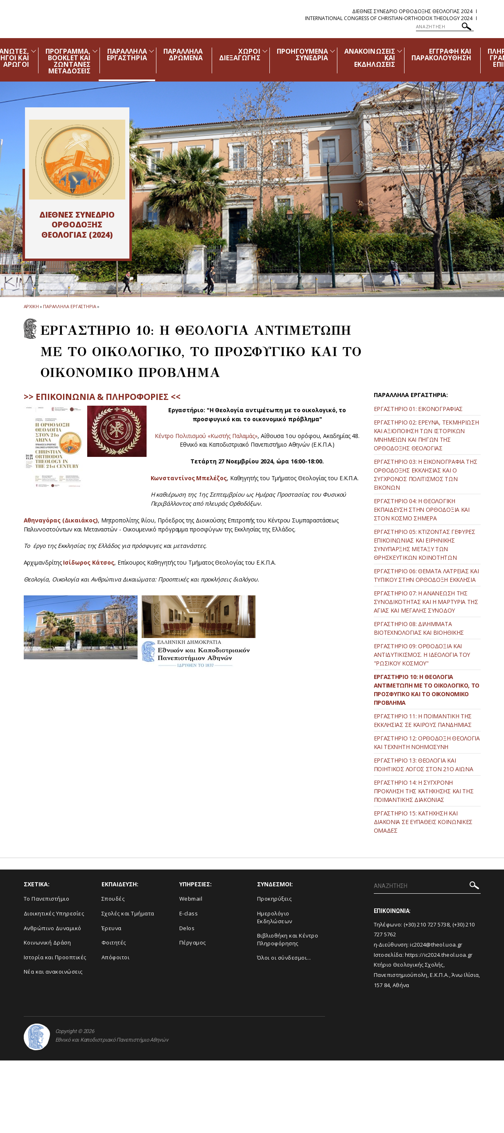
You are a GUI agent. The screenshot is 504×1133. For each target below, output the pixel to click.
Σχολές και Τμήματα (128, 913)
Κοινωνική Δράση (47, 942)
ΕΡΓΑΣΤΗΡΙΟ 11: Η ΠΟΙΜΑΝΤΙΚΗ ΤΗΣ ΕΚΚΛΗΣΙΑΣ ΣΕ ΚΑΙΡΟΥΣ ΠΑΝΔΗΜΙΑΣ (423, 720)
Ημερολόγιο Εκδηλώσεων (274, 917)
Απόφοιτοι (116, 957)
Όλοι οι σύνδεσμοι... (284, 957)
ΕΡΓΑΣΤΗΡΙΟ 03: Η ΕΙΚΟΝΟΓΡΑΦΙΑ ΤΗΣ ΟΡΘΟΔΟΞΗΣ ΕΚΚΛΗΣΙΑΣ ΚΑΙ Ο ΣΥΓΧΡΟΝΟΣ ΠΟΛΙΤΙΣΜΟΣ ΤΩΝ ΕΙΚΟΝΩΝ (425, 474)
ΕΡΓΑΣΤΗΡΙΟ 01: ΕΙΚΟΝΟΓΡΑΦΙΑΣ (418, 409)
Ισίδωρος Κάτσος (88, 562)
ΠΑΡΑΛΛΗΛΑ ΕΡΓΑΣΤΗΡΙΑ (127, 54)
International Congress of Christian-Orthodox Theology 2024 (388, 18)
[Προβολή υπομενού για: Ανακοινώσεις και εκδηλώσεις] (399, 51)
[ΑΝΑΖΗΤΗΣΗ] (445, 26)
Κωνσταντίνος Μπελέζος (189, 478)
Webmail (191, 898)
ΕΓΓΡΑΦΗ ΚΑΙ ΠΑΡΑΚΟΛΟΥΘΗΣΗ (441, 54)
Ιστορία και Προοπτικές (55, 957)
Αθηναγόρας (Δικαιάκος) (61, 520)
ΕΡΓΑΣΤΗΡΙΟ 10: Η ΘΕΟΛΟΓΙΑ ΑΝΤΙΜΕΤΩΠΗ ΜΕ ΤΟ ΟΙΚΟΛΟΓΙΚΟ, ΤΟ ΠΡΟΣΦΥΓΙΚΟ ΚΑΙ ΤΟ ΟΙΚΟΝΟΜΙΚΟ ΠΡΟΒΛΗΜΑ (427, 689)
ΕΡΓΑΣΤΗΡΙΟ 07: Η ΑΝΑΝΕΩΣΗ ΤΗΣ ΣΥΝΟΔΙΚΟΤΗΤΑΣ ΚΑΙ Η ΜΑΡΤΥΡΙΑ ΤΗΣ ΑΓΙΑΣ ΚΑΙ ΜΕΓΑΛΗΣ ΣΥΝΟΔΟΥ (426, 601)
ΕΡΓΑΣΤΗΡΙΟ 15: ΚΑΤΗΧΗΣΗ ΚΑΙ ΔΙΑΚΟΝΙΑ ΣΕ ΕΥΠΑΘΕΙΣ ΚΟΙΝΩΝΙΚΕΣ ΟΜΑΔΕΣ (423, 821)
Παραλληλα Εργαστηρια (69, 306)
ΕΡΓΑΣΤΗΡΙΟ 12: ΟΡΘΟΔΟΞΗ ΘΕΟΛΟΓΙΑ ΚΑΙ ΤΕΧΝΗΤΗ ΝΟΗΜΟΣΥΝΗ (427, 742)
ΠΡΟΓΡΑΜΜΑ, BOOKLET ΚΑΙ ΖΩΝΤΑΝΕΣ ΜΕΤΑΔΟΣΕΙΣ (68, 61)
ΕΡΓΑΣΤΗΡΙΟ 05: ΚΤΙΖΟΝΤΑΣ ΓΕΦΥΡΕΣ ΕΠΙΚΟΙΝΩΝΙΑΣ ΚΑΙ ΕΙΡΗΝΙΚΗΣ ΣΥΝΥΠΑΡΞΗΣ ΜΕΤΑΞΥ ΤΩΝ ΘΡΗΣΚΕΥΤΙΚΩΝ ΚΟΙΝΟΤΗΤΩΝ (424, 544)
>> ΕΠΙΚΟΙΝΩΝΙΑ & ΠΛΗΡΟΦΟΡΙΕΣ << (102, 396)
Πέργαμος (192, 942)
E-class (188, 913)
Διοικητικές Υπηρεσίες (54, 913)
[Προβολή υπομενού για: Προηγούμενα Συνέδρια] (332, 51)
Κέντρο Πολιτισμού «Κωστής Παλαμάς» (206, 436)
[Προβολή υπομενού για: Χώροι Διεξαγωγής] (264, 51)
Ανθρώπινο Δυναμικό (52, 928)
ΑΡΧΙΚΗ (31, 306)
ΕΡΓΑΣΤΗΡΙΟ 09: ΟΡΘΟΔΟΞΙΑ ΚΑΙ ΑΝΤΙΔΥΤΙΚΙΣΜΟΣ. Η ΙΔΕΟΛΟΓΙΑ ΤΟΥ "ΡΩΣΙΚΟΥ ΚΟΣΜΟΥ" (422, 654)
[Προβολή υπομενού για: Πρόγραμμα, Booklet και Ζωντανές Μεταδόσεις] (94, 51)
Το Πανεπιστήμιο (47, 898)
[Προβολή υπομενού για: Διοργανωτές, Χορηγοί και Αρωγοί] (33, 51)
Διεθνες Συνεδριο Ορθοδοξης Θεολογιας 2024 (412, 11)
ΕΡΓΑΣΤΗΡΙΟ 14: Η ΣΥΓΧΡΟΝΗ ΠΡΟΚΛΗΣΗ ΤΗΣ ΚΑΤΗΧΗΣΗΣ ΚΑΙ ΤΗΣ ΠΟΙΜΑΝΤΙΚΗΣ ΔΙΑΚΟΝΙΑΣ (424, 791)
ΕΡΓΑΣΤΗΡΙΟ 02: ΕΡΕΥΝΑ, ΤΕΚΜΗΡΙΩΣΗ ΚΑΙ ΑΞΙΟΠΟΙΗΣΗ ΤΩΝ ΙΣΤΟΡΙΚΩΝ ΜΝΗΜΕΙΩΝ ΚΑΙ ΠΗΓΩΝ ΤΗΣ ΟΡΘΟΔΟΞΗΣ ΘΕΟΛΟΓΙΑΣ (426, 435)
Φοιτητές (114, 942)
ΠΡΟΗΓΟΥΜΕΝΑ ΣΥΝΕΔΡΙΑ (302, 54)
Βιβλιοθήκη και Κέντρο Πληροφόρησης (288, 939)
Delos (187, 928)
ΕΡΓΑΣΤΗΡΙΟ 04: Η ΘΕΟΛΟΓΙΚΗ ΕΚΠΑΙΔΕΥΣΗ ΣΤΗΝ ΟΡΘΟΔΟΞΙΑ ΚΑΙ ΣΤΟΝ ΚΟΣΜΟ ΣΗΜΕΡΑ (422, 509)
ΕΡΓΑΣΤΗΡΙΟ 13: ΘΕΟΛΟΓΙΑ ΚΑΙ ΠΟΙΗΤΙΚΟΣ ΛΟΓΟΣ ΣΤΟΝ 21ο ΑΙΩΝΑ (423, 764)
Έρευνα (112, 928)
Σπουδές (113, 898)
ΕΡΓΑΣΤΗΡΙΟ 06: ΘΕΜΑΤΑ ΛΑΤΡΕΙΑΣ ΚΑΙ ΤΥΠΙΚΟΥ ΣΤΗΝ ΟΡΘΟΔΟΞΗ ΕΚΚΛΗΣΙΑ (426, 575)
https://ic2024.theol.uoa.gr (438, 954)
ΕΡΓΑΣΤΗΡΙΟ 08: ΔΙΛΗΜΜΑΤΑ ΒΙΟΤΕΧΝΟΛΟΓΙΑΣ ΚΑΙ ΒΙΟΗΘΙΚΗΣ (419, 628)
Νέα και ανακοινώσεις (53, 971)
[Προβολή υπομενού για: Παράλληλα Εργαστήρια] (151, 51)
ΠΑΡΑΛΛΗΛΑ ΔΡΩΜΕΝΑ (183, 54)
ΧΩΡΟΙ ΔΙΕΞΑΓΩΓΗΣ (239, 54)
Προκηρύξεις (274, 898)
